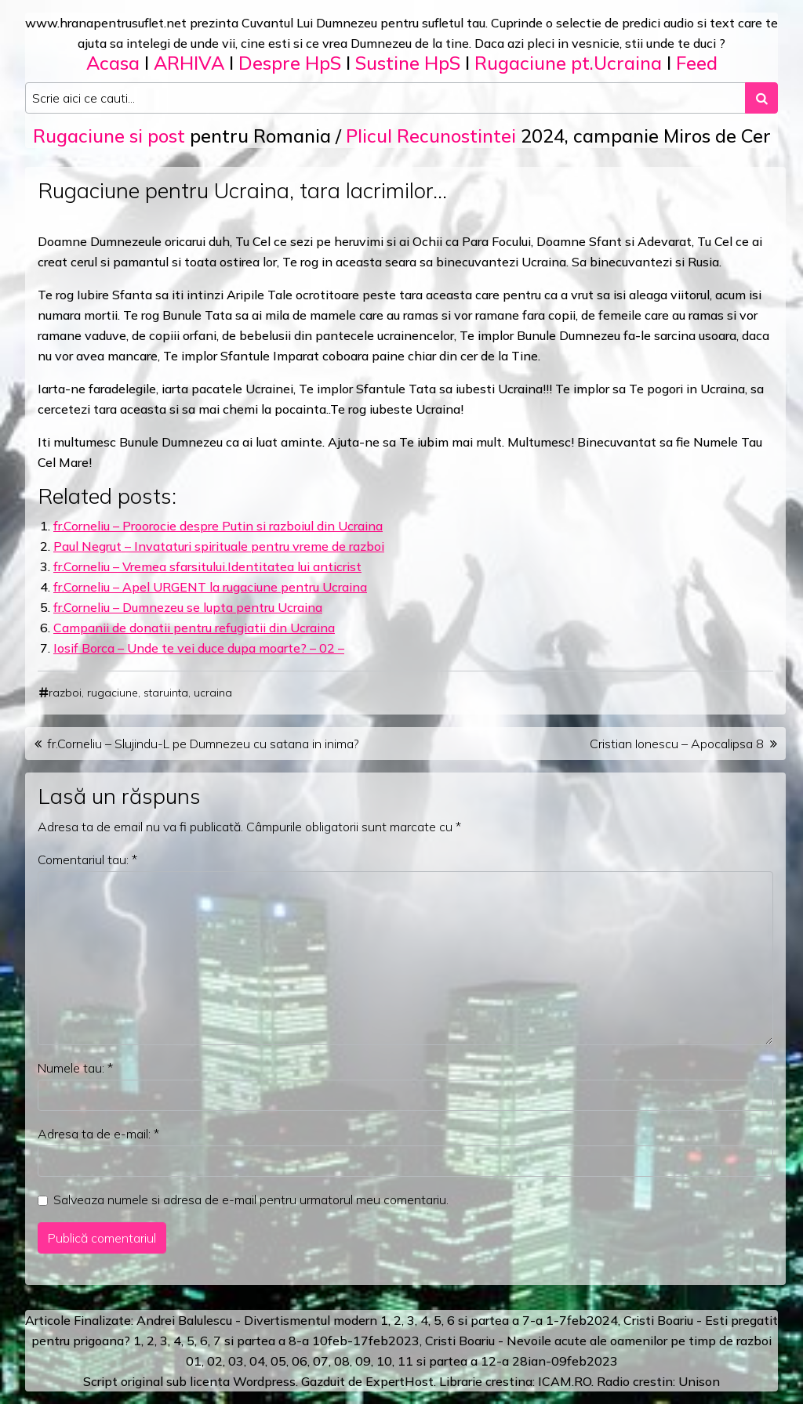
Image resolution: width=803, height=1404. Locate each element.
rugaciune (112, 693)
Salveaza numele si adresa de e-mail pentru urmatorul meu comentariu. (251, 1199)
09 (363, 1361)
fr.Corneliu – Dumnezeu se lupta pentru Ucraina (187, 607)
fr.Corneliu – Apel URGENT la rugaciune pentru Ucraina (210, 587)
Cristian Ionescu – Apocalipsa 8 (677, 743)
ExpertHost (399, 1381)
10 (384, 1361)
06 (299, 1361)
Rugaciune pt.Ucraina (568, 62)
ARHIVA (189, 62)
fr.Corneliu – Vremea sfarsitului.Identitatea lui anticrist (207, 566)
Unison (699, 1381)
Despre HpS (289, 62)
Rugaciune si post (109, 135)
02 (215, 1361)
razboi (65, 693)
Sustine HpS (407, 62)
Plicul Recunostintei (431, 135)
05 (278, 1361)
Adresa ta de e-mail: (98, 1134)
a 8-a (293, 1340)
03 (236, 1361)
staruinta (166, 693)
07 (321, 1361)
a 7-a (527, 1320)
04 (257, 1361)
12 (488, 1361)
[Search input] (385, 98)
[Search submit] (761, 98)
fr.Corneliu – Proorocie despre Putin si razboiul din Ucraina (218, 526)
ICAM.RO (564, 1381)
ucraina (213, 693)
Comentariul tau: (87, 859)
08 (342, 1361)
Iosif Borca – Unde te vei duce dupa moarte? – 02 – (198, 648)
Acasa (113, 62)
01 (194, 1361)
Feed (697, 62)
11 (405, 1361)
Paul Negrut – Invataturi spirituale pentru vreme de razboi (218, 546)
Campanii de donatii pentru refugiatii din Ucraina (194, 627)
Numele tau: (75, 1068)
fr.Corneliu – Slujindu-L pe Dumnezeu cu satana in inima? (203, 743)
